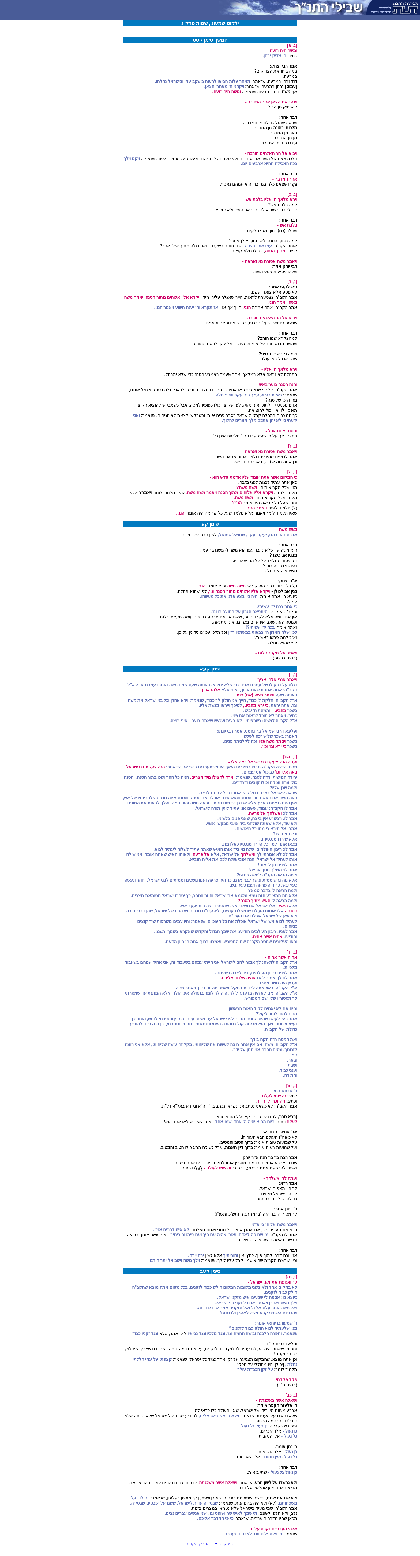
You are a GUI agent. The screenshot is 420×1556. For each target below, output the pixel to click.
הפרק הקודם (197, 1544)
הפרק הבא (224, 1544)
